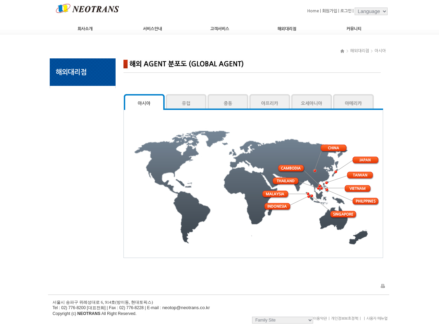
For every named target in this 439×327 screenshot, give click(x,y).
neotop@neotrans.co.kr (185, 307)
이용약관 (320, 318)
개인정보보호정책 (344, 318)
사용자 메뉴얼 (375, 318)
